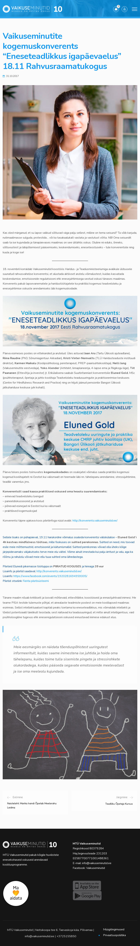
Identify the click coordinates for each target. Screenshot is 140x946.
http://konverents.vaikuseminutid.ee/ (95, 521)
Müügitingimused (113, 929)
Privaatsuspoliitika (114, 935)
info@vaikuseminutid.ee (96, 863)
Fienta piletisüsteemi (36, 581)
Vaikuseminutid (95, 868)
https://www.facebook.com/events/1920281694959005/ (50, 576)
